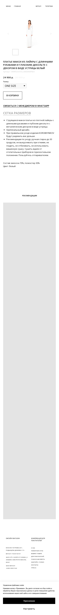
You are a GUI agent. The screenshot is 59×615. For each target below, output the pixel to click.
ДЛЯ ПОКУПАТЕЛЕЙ (37, 556)
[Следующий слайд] (51, 34)
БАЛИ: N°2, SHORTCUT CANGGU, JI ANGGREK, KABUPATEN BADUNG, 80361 (17, 559)
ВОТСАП (38, 6)
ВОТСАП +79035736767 (13, 554)
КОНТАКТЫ (34, 565)
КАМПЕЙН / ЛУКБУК (37, 562)
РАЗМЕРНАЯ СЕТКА (37, 551)
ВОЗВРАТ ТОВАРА (36, 553)
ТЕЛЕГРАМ (49, 6)
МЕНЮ (8, 6)
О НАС (33, 548)
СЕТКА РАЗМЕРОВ (17, 113)
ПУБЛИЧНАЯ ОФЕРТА (38, 559)
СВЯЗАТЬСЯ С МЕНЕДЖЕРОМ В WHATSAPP (26, 105)
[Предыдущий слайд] (8, 34)
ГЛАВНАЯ (17, 6)
